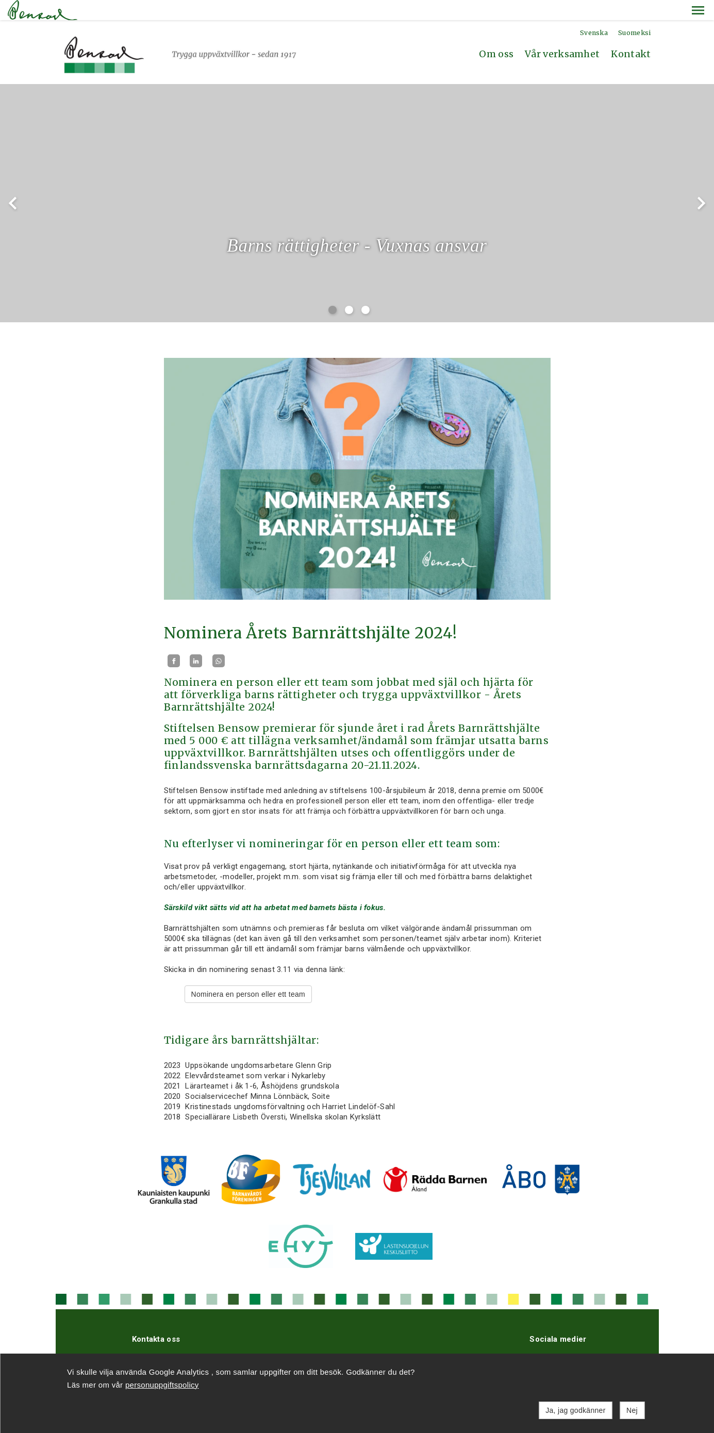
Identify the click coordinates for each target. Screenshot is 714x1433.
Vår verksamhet (562, 34)
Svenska (594, 13)
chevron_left (13, 183)
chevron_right (701, 183)
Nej (632, 1410)
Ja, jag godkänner (575, 1410)
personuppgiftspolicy (162, 1384)
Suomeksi (634, 13)
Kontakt (631, 34)
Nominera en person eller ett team (248, 974)
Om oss (496, 34)
